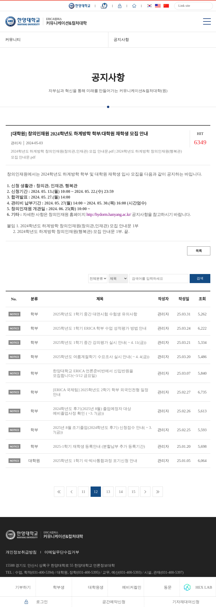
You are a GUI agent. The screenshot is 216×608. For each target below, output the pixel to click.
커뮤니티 (13, 39)
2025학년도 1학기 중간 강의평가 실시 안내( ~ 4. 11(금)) (99, 342)
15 (133, 492)
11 (83, 492)
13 (108, 492)
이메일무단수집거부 (61, 552)
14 (121, 492)
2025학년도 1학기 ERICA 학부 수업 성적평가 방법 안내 (100, 328)
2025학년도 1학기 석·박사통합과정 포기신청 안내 (95, 461)
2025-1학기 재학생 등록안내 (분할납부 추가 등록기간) (99, 446)
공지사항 (121, 39)
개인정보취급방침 (21, 552)
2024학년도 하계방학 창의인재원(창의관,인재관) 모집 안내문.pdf (62, 151)
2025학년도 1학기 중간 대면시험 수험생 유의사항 (95, 314)
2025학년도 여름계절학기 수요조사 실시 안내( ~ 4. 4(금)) (101, 357)
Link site (184, 5)
